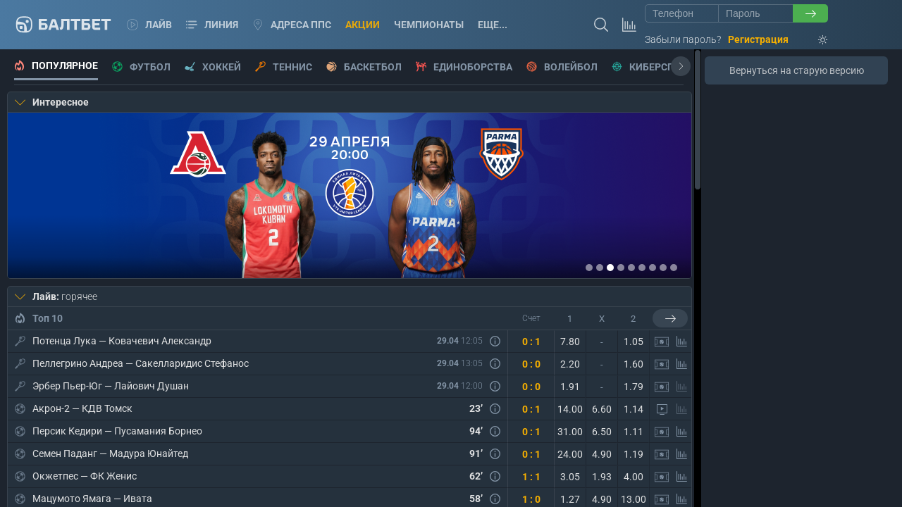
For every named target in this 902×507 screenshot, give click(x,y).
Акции (362, 24)
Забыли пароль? (683, 39)
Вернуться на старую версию (796, 70)
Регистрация (758, 39)
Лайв (149, 24)
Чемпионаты (429, 24)
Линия (212, 24)
